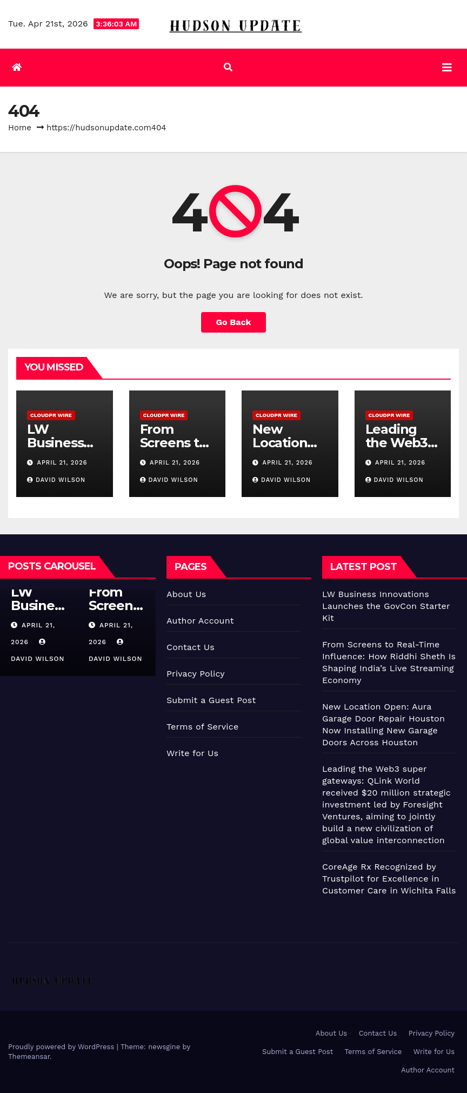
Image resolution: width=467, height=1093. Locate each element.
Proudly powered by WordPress (62, 1047)
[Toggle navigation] (447, 67)
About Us (186, 594)
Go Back (233, 322)
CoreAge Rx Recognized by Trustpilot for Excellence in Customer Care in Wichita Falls (389, 879)
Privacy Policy (195, 673)
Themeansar (29, 1056)
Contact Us (190, 647)
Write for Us (192, 753)
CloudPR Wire (51, 415)
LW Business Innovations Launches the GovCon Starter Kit (386, 606)
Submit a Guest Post (211, 700)
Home (19, 128)
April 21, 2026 (62, 462)
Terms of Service (202, 726)
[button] (228, 67)
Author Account (200, 620)
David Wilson (56, 479)
